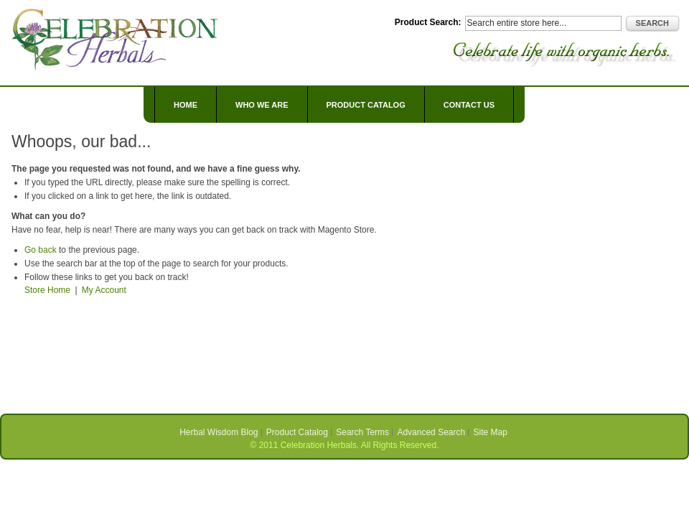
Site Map (490, 432)
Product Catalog (297, 432)
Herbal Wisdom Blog (218, 432)
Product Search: (428, 22)
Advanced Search (431, 432)
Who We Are (262, 105)
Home (185, 105)
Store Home (47, 290)
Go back (40, 250)
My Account (104, 290)
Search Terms (362, 432)
